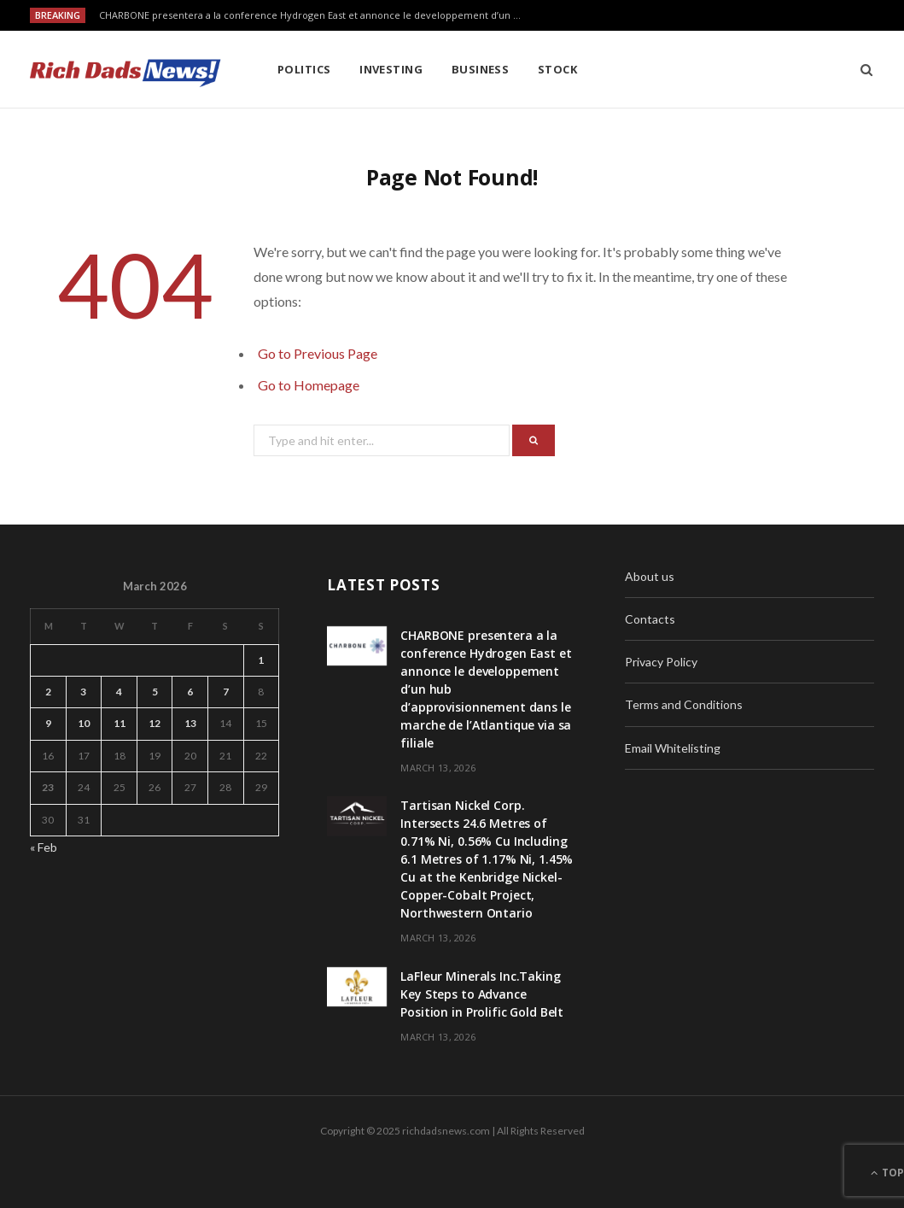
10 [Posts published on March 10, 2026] (84, 723)
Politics (304, 69)
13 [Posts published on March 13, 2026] (190, 723)
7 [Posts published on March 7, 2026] (226, 691)
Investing (391, 69)
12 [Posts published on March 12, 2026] (154, 723)
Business (481, 69)
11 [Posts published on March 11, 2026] (119, 723)
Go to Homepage (308, 385)
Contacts (650, 619)
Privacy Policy (661, 661)
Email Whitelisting (672, 748)
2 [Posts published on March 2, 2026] (48, 691)
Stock (557, 69)
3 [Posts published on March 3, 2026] (83, 691)
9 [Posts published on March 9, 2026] (48, 723)
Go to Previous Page (317, 353)
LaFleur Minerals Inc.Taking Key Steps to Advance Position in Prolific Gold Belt (481, 994)
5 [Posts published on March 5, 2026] (155, 691)
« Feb (43, 847)
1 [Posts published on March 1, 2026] (261, 660)
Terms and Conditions (684, 704)
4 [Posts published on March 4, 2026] (119, 691)
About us (649, 576)
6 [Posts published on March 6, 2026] (190, 691)
